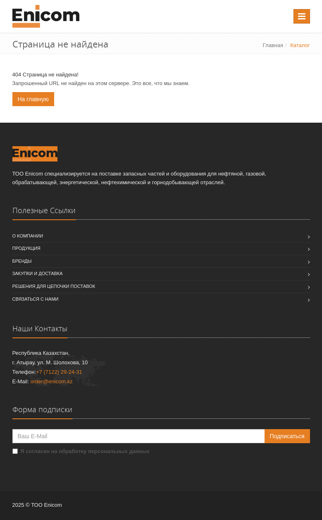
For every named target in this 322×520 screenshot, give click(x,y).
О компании (27, 235)
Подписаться (287, 436)
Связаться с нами (35, 299)
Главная (273, 45)
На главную (33, 99)
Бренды (22, 261)
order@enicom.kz (52, 381)
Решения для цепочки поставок (53, 286)
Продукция (26, 248)
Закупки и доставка (37, 273)
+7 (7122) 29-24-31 (59, 372)
